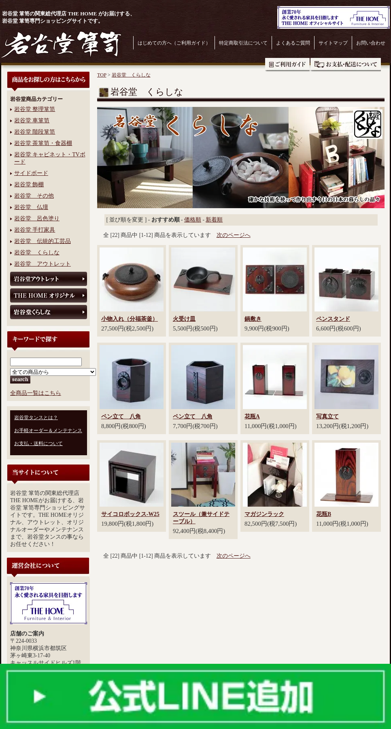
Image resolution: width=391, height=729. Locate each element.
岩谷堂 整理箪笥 (34, 109)
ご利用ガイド (287, 65)
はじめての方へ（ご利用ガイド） (174, 43)
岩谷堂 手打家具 (34, 230)
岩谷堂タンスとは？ (36, 417)
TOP (101, 75)
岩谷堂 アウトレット (42, 264)
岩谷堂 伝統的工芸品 (42, 241)
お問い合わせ (370, 43)
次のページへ (234, 235)
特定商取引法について (243, 43)
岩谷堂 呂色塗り (37, 218)
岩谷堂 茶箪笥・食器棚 (43, 143)
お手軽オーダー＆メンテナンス (48, 430)
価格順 (192, 220)
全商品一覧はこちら (35, 393)
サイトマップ (333, 43)
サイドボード (31, 173)
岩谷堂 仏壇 (31, 207)
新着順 (214, 220)
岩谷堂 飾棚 (29, 184)
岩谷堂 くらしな (37, 252)
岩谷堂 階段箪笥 (34, 132)
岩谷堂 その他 (34, 196)
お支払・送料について (345, 65)
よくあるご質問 (293, 43)
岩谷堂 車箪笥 (31, 120)
